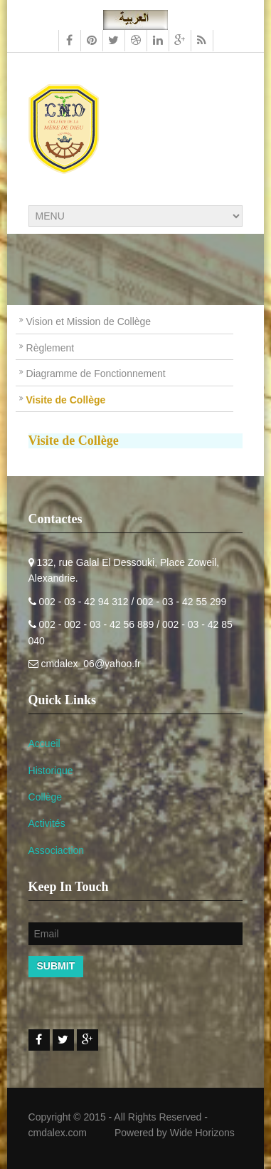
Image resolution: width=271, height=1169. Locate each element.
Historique (50, 770)
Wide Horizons (202, 1132)
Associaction (56, 850)
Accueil (44, 743)
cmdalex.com (57, 1132)
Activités (46, 823)
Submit (56, 966)
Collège (45, 797)
